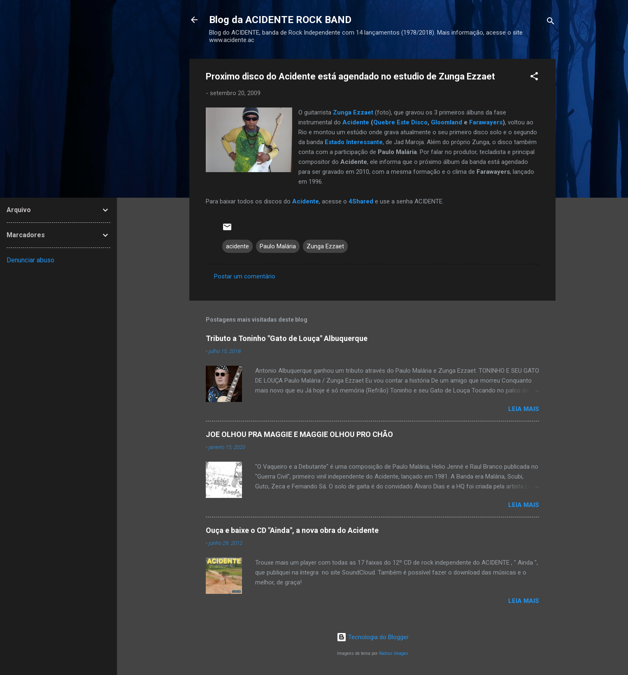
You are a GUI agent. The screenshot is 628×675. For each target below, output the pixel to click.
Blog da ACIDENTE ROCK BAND (280, 20)
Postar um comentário (244, 276)
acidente (237, 246)
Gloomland (446, 122)
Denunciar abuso (30, 260)
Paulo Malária (278, 246)
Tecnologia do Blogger (373, 637)
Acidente (355, 122)
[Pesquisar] (551, 22)
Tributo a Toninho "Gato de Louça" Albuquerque (286, 338)
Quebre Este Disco (400, 122)
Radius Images (393, 653)
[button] (534, 77)
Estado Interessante (354, 142)
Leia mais (523, 409)
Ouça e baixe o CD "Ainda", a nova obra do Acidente (292, 530)
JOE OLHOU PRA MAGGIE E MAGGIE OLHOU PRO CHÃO (299, 434)
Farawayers (485, 122)
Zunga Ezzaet (325, 246)
